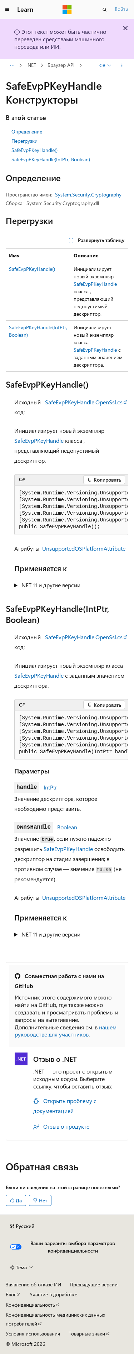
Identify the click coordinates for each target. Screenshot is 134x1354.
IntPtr (50, 787)
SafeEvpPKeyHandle (95, 283)
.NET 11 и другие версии (50, 585)
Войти (121, 9)
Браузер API (61, 65)
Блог (11, 1294)
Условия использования (33, 1333)
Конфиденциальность (30, 1304)
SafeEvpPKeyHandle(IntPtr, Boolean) (50, 159)
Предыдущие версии (94, 1284)
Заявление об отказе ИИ (33, 1284)
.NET (31, 65)
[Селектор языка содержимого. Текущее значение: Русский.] (22, 1226)
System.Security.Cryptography (88, 194)
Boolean (67, 827)
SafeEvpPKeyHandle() (34, 150)
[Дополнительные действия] (122, 65)
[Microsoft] (67, 9)
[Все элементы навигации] (12, 65)
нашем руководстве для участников (65, 1030)
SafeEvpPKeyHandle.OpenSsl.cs (84, 402)
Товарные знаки (87, 1333)
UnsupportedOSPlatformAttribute (83, 548)
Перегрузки (24, 140)
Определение (26, 131)
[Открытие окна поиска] (105, 9)
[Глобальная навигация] (7, 9)
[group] (71, 510)
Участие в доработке (53, 1294)
